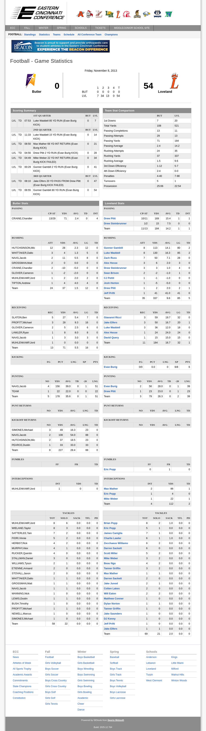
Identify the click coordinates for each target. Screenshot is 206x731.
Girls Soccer (51, 674)
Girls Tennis (51, 703)
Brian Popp (110, 523)
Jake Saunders (113, 613)
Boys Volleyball (118, 686)
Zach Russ (110, 258)
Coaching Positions (23, 692)
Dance (81, 709)
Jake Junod (111, 583)
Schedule (69, 34)
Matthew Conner (114, 598)
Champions (111, 34)
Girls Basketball (86, 663)
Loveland (151, 668)
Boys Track (116, 668)
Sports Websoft (116, 720)
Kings (174, 657)
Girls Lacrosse (118, 698)
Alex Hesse (110, 263)
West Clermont (154, 680)
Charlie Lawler (112, 538)
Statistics (44, 34)
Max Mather (111, 488)
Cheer (81, 703)
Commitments (20, 680)
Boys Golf (50, 692)
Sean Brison (111, 273)
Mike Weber (111, 498)
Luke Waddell (112, 253)
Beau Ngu (110, 563)
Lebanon (151, 663)
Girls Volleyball (53, 663)
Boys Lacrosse (118, 692)
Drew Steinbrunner (115, 223)
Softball (114, 663)
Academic (83, 698)
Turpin (149, 674)
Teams (56, 34)
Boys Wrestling (86, 668)
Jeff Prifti (109, 293)
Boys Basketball (86, 657)
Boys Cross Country (56, 680)
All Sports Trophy (22, 668)
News (16, 657)
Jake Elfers (110, 322)
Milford (175, 668)
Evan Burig (110, 367)
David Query (111, 337)
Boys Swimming (86, 674)
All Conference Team (89, 34)
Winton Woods (179, 680)
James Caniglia (113, 533)
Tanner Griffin (112, 568)
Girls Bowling (85, 692)
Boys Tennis (116, 680)
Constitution (19, 698)
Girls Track (116, 674)
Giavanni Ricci (113, 317)
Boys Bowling (85, 686)
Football (49, 657)
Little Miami (177, 663)
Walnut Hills (177, 674)
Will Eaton (110, 593)
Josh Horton (111, 283)
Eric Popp (110, 469)
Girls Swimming (86, 680)
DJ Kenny (110, 618)
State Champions (22, 686)
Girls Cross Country (55, 686)
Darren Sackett (113, 548)
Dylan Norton (112, 603)
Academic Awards (22, 674)
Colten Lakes (112, 588)
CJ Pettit (109, 278)
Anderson (151, 657)
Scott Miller (111, 553)
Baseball (114, 657)
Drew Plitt (110, 218)
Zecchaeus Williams (116, 543)
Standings (30, 34)
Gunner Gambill (113, 247)
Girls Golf (50, 698)
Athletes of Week (22, 663)
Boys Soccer (52, 668)
